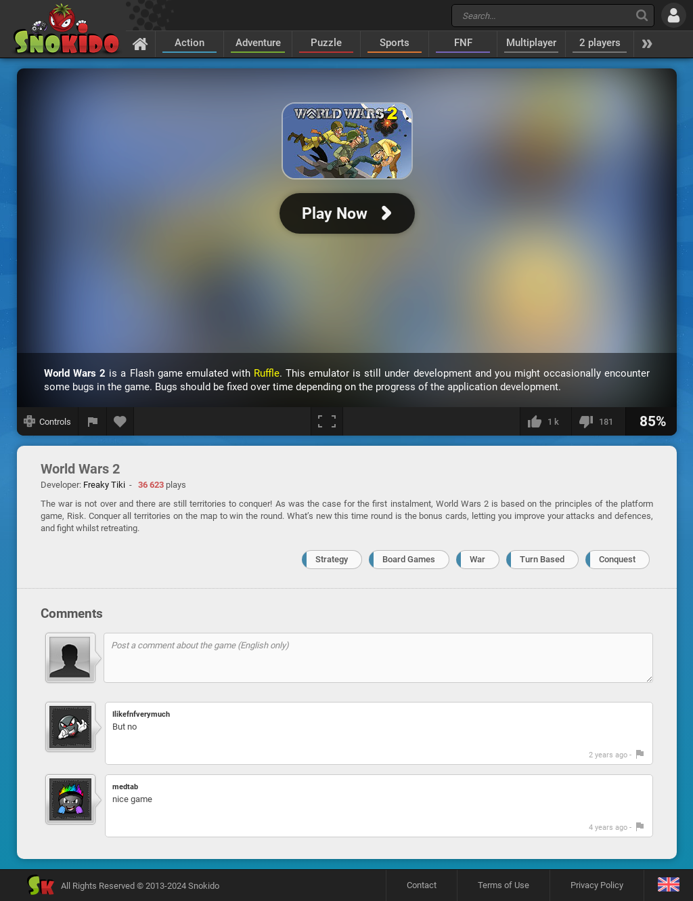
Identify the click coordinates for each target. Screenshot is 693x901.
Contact (422, 885)
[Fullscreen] (327, 421)
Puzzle (326, 43)
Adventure (258, 43)
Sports (394, 43)
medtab (125, 786)
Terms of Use (503, 885)
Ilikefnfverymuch (141, 714)
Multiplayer (531, 43)
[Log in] (673, 15)
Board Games (408, 559)
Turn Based (542, 559)
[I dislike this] (598, 421)
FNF (463, 43)
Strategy (331, 559)
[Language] (668, 885)
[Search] (642, 15)
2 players (600, 43)
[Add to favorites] (120, 421)
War (477, 559)
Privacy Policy (597, 885)
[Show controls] (48, 421)
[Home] (140, 43)
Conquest (617, 559)
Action (189, 43)
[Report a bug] (93, 421)
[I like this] (545, 421)
